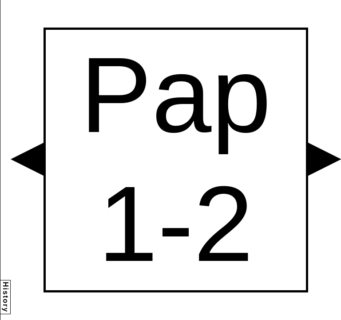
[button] (27, 159)
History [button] (5, 297)
